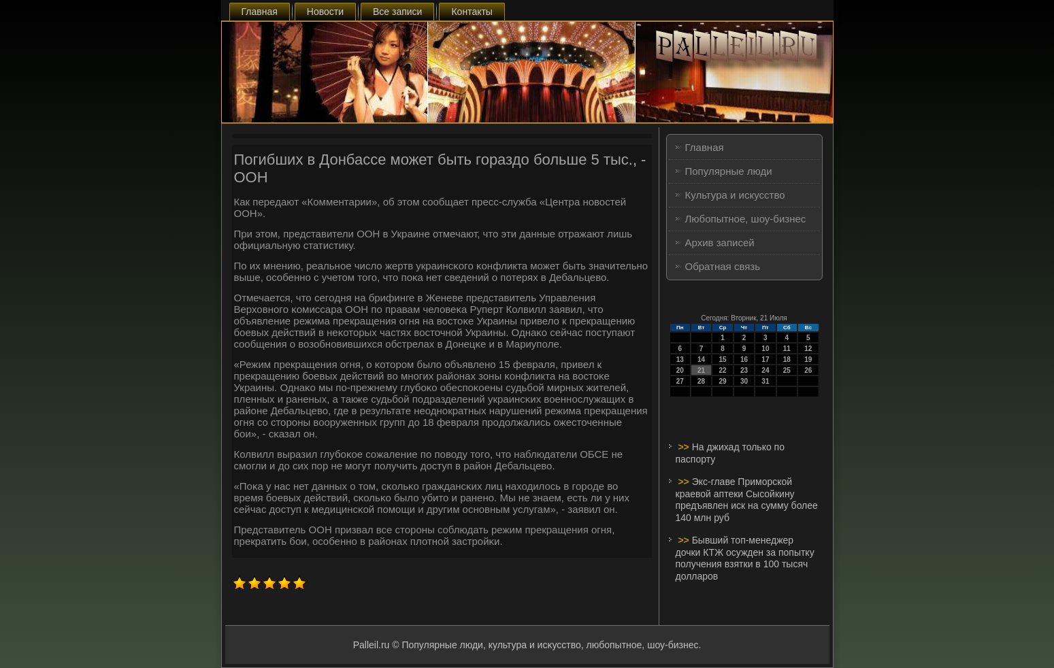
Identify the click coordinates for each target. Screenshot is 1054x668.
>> (684, 446)
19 (808, 359)
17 (765, 359)
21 (701, 370)
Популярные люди (728, 171)
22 (722, 370)
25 (787, 370)
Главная (260, 11)
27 (680, 381)
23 (744, 370)
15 (722, 359)
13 (680, 359)
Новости (325, 11)
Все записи (397, 11)
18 (787, 359)
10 (765, 348)
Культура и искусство (735, 195)
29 (722, 381)
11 (787, 348)
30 (744, 381)
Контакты (471, 11)
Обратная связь (723, 266)
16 (744, 359)
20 (680, 370)
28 (701, 381)
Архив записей (720, 242)
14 (701, 359)
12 (808, 348)
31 (765, 381)
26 (808, 370)
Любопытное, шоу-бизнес (745, 218)
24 (765, 370)
